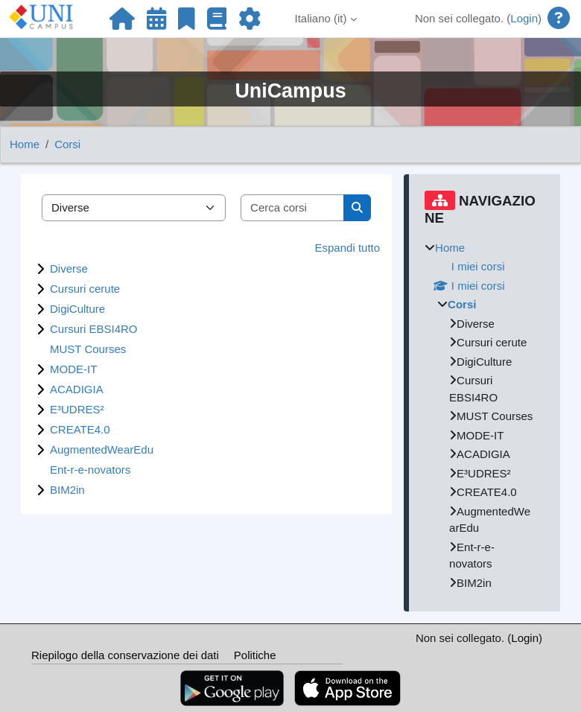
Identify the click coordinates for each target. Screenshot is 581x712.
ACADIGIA (77, 389)
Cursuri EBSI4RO (94, 328)
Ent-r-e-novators (90, 469)
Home (24, 144)
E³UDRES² (77, 409)
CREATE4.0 (80, 429)
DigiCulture (77, 308)
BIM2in (67, 489)
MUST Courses (88, 349)
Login (524, 18)
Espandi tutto (348, 247)
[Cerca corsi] (293, 208)
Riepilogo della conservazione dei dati (125, 655)
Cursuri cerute (85, 288)
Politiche (255, 655)
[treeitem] (485, 416)
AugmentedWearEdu (101, 449)
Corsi (67, 144)
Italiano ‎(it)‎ (321, 18)
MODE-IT (73, 369)
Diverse (69, 268)
